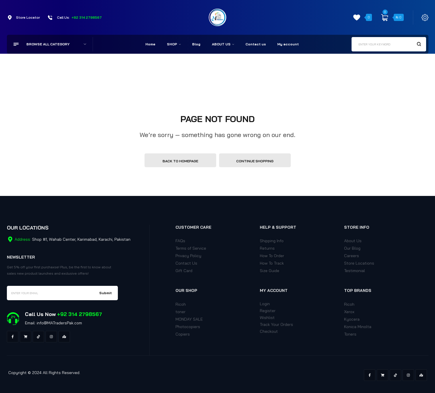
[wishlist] (356, 17)
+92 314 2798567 (86, 17)
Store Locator (28, 17)
